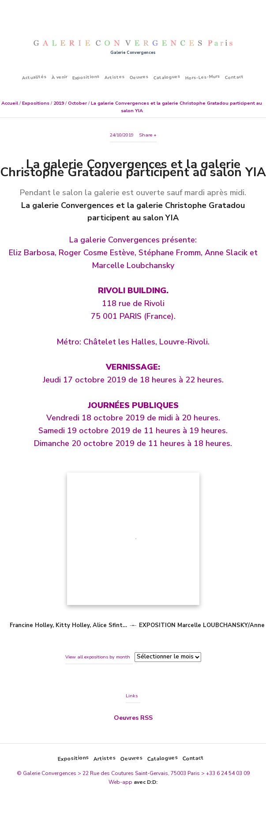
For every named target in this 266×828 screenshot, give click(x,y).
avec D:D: (145, 782)
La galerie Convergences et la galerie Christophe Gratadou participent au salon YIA (133, 168)
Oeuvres (139, 77)
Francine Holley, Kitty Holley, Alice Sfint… (68, 625)
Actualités (34, 76)
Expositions (86, 77)
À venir (60, 77)
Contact (234, 77)
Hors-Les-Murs (203, 77)
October (77, 103)
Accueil (9, 103)
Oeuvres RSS (133, 718)
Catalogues (167, 77)
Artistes (115, 77)
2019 (58, 103)
